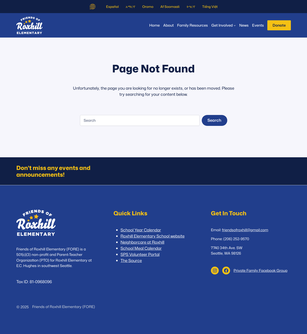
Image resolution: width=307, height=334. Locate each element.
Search (214, 120)
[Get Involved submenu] (223, 25)
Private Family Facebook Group (260, 270)
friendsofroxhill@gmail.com (245, 229)
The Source (131, 260)
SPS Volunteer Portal (139, 254)
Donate (279, 25)
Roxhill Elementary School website (152, 236)
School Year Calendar (140, 230)
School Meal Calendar (141, 248)
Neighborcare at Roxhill (142, 242)
